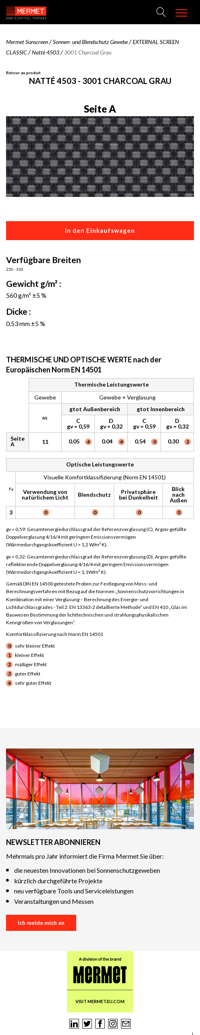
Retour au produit (23, 72)
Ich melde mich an (41, 922)
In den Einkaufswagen (100, 230)
